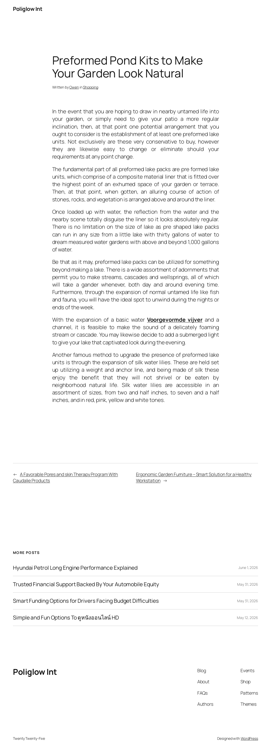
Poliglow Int (27, 8)
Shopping (90, 87)
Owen (74, 87)
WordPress (249, 738)
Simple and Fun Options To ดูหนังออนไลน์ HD (66, 618)
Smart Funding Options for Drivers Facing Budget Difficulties (86, 601)
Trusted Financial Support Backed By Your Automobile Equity (86, 584)
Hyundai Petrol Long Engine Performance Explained (75, 568)
